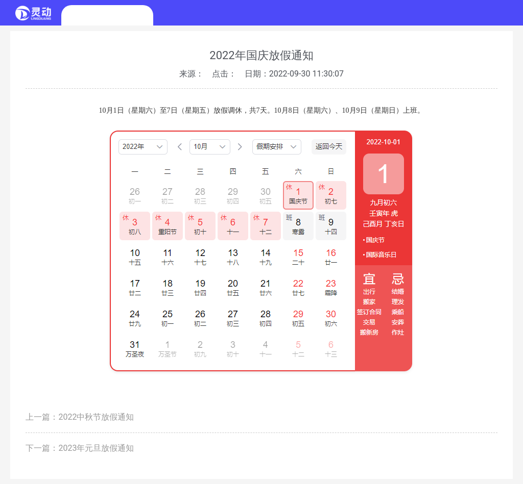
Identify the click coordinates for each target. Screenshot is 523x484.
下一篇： (80, 448)
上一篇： (80, 417)
